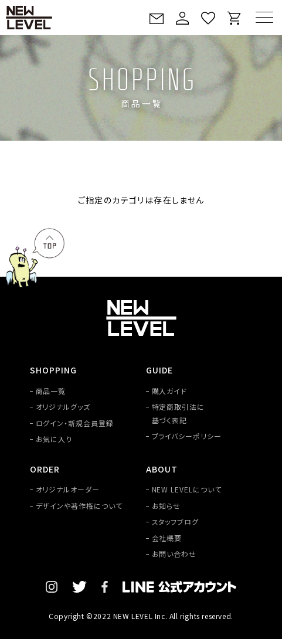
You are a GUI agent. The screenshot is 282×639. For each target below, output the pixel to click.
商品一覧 (51, 391)
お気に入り (54, 439)
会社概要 (167, 538)
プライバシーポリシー (187, 436)
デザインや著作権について (79, 506)
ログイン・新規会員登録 (75, 423)
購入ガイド (170, 391)
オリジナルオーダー (68, 489)
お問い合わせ (174, 554)
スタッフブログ (175, 521)
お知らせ (166, 506)
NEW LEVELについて (187, 489)
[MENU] (264, 17)
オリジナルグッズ (63, 407)
